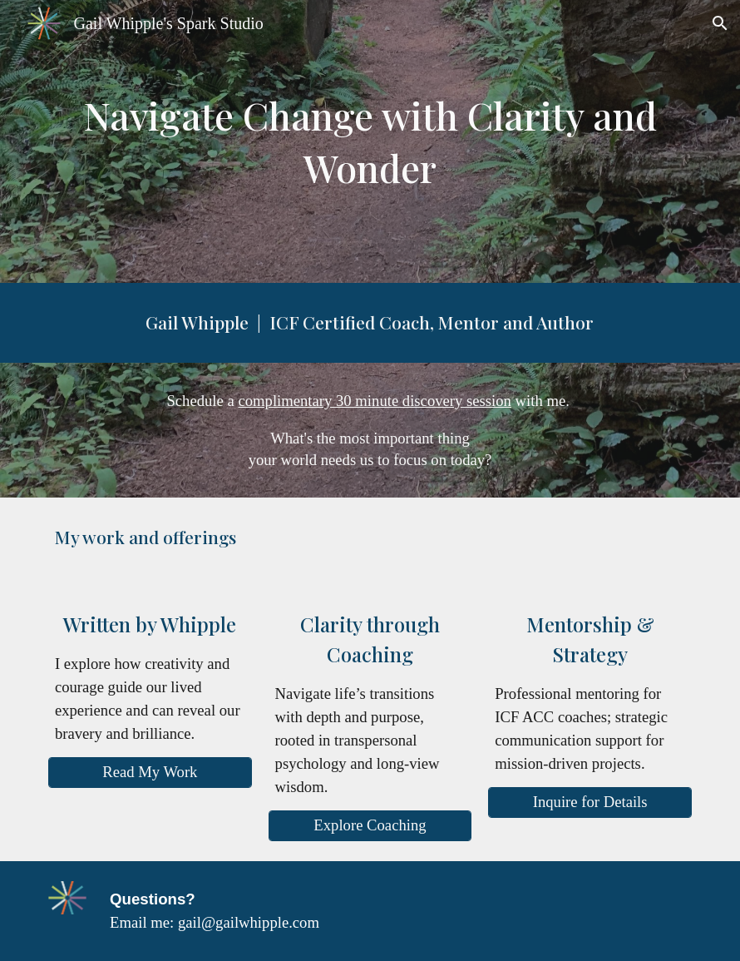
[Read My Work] (150, 772)
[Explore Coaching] (370, 825)
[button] (720, 23)
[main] (370, 141)
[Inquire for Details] (590, 802)
